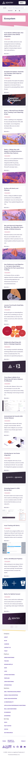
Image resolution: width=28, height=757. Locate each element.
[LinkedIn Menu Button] (21, 747)
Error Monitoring (9, 657)
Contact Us (7, 647)
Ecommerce (7, 712)
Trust (5, 651)
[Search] (17, 8)
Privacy (23, 741)
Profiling (7, 678)
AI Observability (9, 702)
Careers (6, 644)
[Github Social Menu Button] (17, 747)
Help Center (7, 725)
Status (6, 729)
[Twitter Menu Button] (14, 747)
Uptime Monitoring (9, 674)
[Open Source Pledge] (8, 746)
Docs (5, 722)
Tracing (6, 661)
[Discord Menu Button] (25, 747)
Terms (4, 741)
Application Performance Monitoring (15, 705)
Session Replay (8, 664)
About (6, 637)
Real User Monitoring (10, 709)
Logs (5, 671)
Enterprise (7, 715)
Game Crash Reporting (10, 698)
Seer (5, 667)
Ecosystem (7, 39)
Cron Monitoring (9, 681)
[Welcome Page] (7, 2)
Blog (5, 640)
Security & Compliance (11, 741)
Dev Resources (8, 732)
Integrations (8, 685)
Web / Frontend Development (12, 691)
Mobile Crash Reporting (11, 695)
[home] (3, 747)
